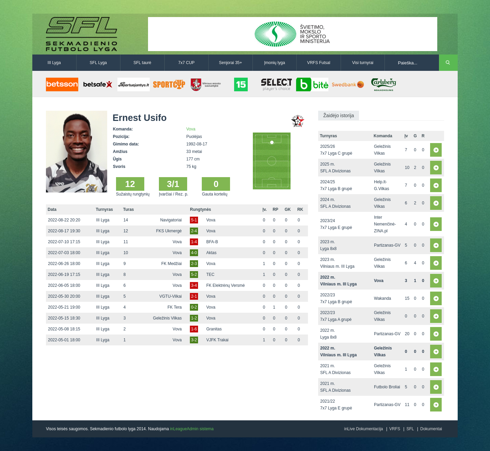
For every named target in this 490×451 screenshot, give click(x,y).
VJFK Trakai (217, 340)
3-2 (194, 340)
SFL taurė (142, 62)
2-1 (194, 296)
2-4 (194, 231)
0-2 (194, 307)
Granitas (214, 329)
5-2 (194, 274)
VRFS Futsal (318, 62)
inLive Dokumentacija (363, 428)
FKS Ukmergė (169, 231)
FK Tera (174, 307)
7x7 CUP (186, 62)
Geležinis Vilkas (167, 318)
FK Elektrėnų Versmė (225, 285)
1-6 (194, 329)
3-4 (194, 285)
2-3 (194, 263)
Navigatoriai (171, 220)
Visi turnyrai (362, 62)
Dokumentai (431, 428)
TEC (210, 274)
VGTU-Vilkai (170, 296)
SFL (410, 428)
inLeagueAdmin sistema (192, 428)
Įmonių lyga (274, 62)
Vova (191, 129)
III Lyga (54, 62)
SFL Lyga (98, 62)
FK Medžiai (171, 263)
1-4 (194, 241)
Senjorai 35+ (230, 62)
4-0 (194, 252)
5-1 (194, 220)
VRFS (394, 428)
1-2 (194, 318)
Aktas (211, 252)
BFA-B (212, 241)
